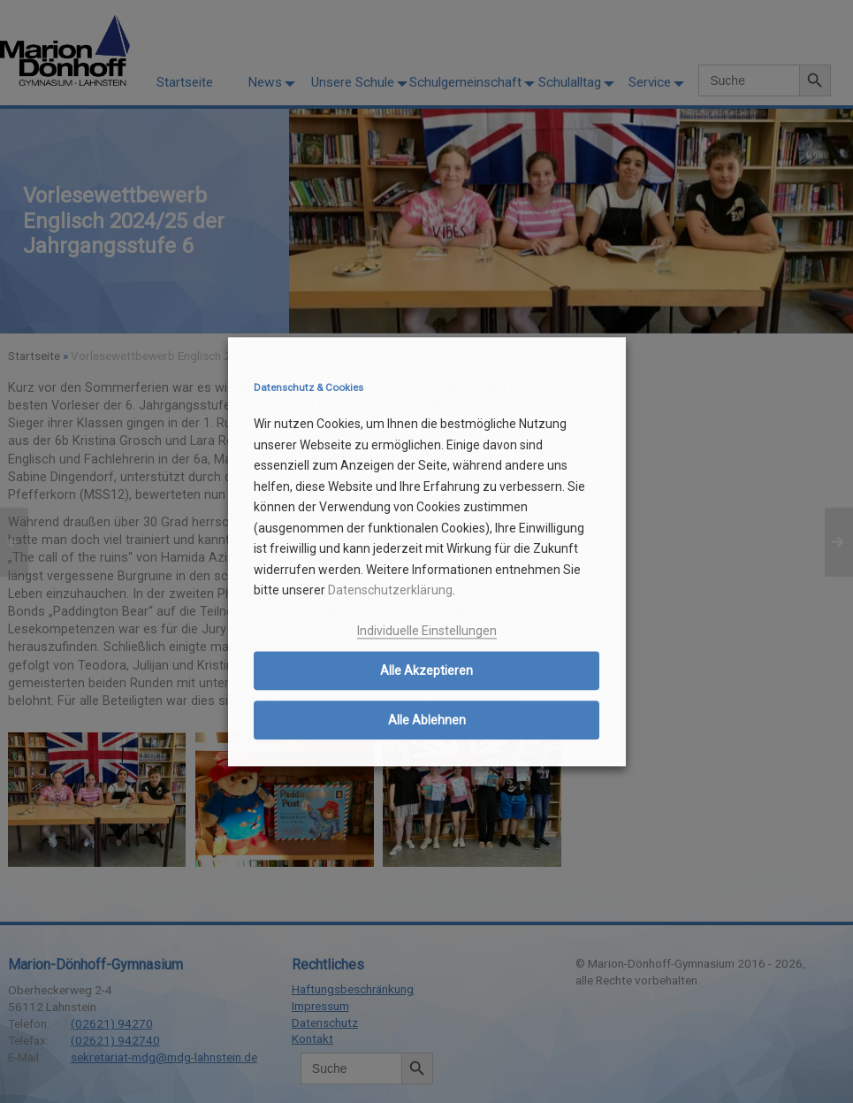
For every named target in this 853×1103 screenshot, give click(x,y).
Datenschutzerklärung (390, 591)
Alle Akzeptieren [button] (426, 671)
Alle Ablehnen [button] (427, 721)
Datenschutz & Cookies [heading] (308, 388)
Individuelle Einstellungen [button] (427, 631)
